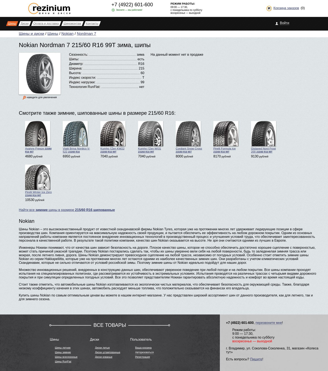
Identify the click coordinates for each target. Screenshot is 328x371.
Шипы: (74, 59)
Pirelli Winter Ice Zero (38, 181)
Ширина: (75, 68)
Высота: (75, 73)
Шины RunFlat (63, 361)
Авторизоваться (144, 352)
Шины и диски (31, 33)
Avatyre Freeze (38, 137)
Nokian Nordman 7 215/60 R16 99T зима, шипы (85, 44)
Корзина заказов (286, 8)
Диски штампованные (107, 352)
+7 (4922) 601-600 (132, 4)
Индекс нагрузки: (82, 82)
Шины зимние (63, 352)
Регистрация (142, 357)
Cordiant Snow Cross (189, 137)
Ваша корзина (143, 347)
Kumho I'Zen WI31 (150, 137)
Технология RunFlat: (84, 87)
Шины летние (62, 347)
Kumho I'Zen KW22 (113, 137)
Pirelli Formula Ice (225, 137)
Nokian (68, 33)
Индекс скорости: (82, 77)
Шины (52, 33)
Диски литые (102, 347)
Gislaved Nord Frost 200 (263, 137)
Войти (284, 23)
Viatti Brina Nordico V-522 (76, 137)
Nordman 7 (86, 33)
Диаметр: (76, 64)
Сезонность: (78, 54)
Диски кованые (103, 357)
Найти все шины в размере (67, 210)
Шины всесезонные (66, 357)
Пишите (256, 359)
